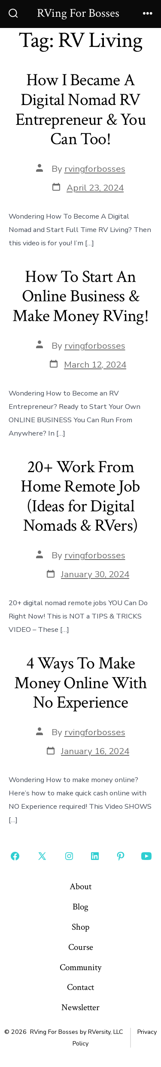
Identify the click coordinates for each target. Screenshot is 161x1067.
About (80, 886)
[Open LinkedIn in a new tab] (95, 856)
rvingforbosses (94, 169)
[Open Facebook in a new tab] (15, 856)
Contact (80, 987)
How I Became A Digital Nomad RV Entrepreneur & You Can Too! (80, 109)
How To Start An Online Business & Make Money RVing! (80, 296)
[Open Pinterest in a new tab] (121, 856)
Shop (80, 927)
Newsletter (80, 1007)
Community (80, 967)
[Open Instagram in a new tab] (69, 856)
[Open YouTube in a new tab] (146, 856)
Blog (80, 906)
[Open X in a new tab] (42, 856)
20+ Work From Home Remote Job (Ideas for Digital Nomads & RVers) (80, 496)
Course (80, 947)
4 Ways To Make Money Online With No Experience (80, 683)
